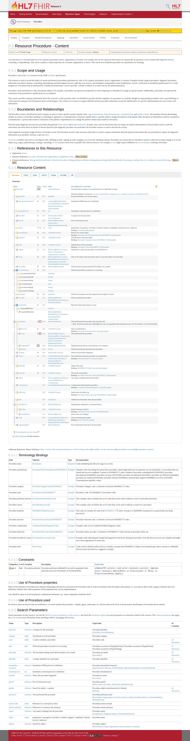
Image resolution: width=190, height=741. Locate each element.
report (21, 378)
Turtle (96, 449)
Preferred (104, 412)
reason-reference (15, 707)
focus (20, 257)
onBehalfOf (25, 346)
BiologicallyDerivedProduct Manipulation (84, 160)
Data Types (56, 14)
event (28, 75)
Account (32, 157)
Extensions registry (99, 615)
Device (50, 252)
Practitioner (141, 52)
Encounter (126, 52)
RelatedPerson (152, 52)
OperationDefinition (55, 206)
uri (49, 211)
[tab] (15, 175)
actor (23, 333)
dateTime (51, 273)
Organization (52, 254)
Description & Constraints (81, 186)
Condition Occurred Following (158, 160)
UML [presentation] (26, 175)
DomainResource (54, 189)
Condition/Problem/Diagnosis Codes (90, 387)
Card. (45, 186)
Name (15, 186)
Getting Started (25, 14)
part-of (11, 682)
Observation (52, 223)
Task (12, 140)
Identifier (51, 196)
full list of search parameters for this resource (62, 615)
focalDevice (23, 404)
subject (21, 250)
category (22, 237)
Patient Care (15, 52)
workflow (51, 75)
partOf (21, 220)
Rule (21, 568)
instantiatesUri (24, 211)
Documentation (41, 14)
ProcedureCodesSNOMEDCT (43, 492)
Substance (60, 420)
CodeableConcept (54, 233)
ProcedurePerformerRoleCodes (44, 499)
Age (49, 284)
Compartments (115, 52)
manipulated (25, 414)
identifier (22, 196)
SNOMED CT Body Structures (88, 368)
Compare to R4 (65, 735)
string (50, 280)
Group (64, 250)
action (23, 409)
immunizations (97, 114)
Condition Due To (139, 160)
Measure (65, 203)
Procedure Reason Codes (86, 358)
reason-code (13, 703)
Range (50, 287)
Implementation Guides (122, 14)
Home (12, 14)
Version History (31, 735)
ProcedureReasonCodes (41, 505)
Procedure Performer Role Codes (89, 331)
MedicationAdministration (57, 225)
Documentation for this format (26, 432)
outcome (22, 373)
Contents (41, 735)
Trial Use (69, 52)
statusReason (23, 233)
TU (39, 189)
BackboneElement (54, 321)
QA (56, 735)
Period (50, 277)
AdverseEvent (41, 157)
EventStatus (82, 230)
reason (21, 356)
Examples (26, 38)
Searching (15, 618)
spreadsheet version (125, 449)
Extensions (115, 38)
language (113, 194)
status (21, 228)
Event (24, 153)
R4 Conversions (131, 38)
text (118, 194)
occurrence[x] (23, 270)
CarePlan (59, 216)
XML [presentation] (35, 175)
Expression (99, 564)
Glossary (50, 735)
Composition (52, 383)
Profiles (103, 38)
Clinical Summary (20, 22)
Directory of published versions (132, 31)
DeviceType (36, 546)
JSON (48, 449)
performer (22, 321)
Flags (39, 186)
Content (14, 38)
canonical (51, 201)
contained (123, 194)
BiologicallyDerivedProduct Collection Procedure (48, 160)
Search (20, 735)
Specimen (64, 264)
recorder (21, 298)
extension (131, 194)
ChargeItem (63, 157)
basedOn (22, 216)
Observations (63, 125)
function (24, 329)
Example (117, 235)
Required (90, 230)
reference (28, 630)
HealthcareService (54, 343)
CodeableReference (55, 356)
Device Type (82, 420)
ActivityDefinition (54, 203)
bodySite (22, 366)
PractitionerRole (54, 264)
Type (50, 186)
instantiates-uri (14, 672)
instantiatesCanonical (26, 201)
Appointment (53, 157)
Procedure (19, 189)
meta (97, 194)
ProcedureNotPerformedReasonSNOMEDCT (49, 470)
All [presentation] (72, 175)
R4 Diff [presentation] (63, 175)
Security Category (85, 52)
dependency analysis (146, 449)
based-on (12, 630)
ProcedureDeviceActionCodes (43, 538)
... (80, 156)
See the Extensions (19, 436)
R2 (170, 31)
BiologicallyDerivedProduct (58, 422)
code (50, 228)
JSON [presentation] (44, 175)
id (94, 194)
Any (57, 425)
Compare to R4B (80, 735)
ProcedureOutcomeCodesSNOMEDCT (47, 519)
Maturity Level (48, 52)
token (27, 636)
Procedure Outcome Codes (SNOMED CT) (93, 375)
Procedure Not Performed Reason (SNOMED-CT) (95, 235)
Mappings (60, 38)
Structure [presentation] (15, 175)
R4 (165, 31)
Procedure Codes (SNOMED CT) (89, 247)
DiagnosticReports (79, 125)
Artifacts (103, 14)
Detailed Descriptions (43, 38)
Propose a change (111, 735)
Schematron (67, 449)
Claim (71, 157)
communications (127, 114)
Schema (59, 449)
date (10, 646)
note (20, 399)
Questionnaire (53, 208)
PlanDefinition (61, 201)
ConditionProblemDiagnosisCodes (45, 526)
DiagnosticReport (54, 361)
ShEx (88, 449)
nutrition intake (143, 114)
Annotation (52, 399)
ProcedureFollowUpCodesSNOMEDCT (47, 532)
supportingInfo (24, 425)
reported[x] (22, 305)
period (23, 349)
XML (42, 449)
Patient (133, 52)
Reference (51, 216)
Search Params (89, 38)
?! (38, 228)
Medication (52, 420)
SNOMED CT (111, 511)
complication (23, 385)
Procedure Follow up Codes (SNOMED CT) (93, 395)
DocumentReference (55, 363)
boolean (51, 308)
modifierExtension (142, 194)
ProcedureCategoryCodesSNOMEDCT (47, 486)
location (21, 352)
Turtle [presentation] (53, 175)
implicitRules (104, 194)
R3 (168, 31)
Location (61, 254)
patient (11, 688)
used (20, 418)
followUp (22, 392)
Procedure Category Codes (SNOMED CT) (93, 240)
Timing (50, 291)
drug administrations (112, 114)
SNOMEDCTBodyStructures (43, 511)
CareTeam (62, 262)
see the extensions (107, 449)
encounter (22, 266)
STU (54, 31)
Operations (74, 38)
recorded (22, 294)
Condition (65, 356)
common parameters (163, 615)
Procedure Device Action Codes (89, 412)
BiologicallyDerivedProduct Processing (116, 160)
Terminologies (89, 14)
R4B (161, 31)
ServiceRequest (145, 142)
